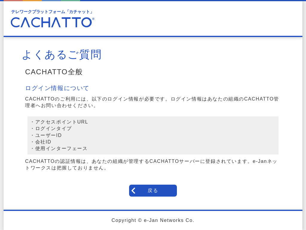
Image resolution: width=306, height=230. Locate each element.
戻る (153, 190)
